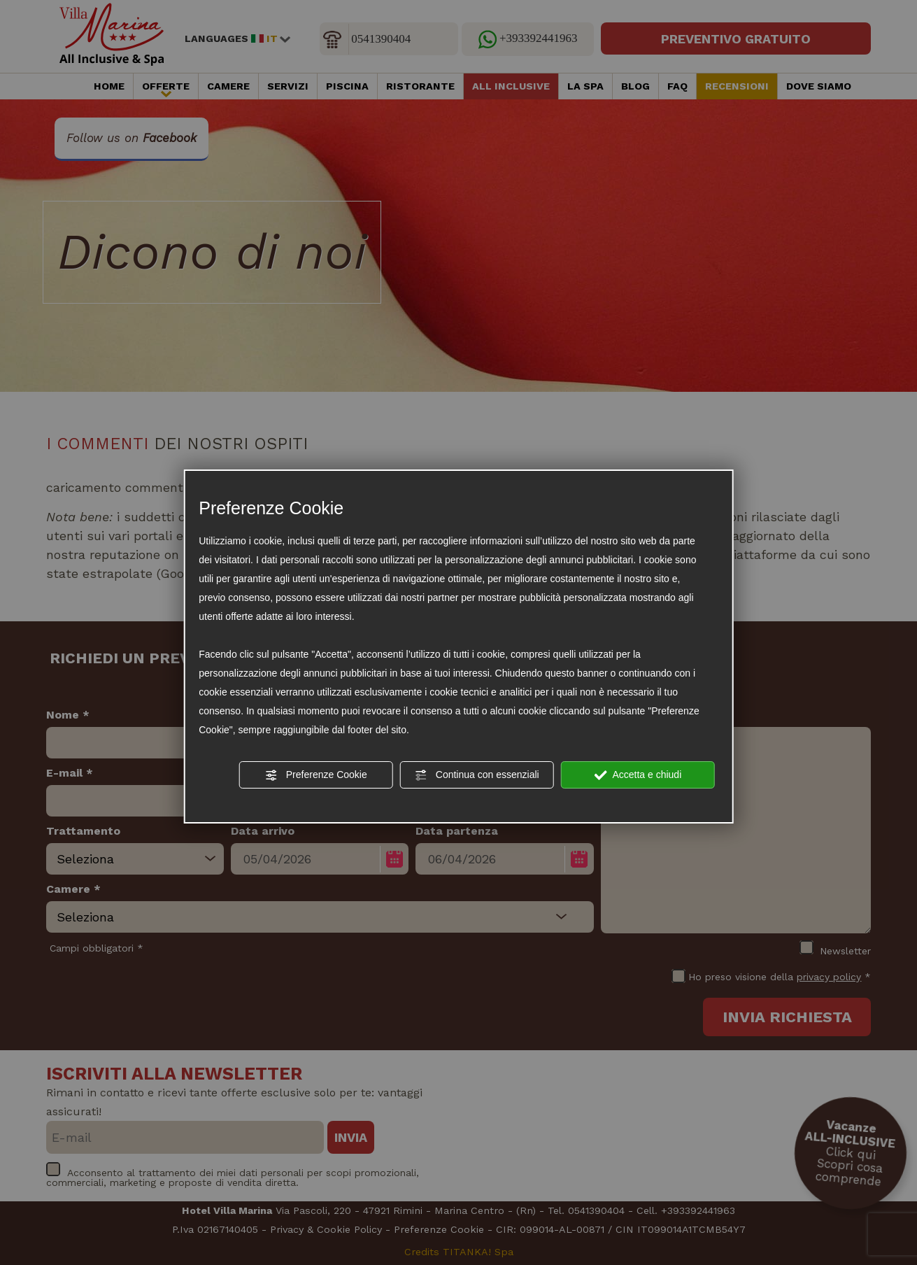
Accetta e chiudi (637, 775)
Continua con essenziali (477, 775)
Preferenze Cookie (316, 775)
